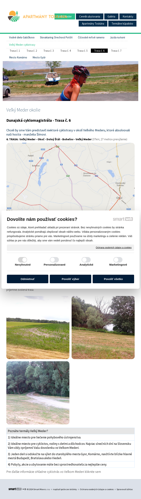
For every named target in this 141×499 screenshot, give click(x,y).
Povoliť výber (70, 279)
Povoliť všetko (113, 279)
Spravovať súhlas (125, 489)
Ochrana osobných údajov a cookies (114, 247)
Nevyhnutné (23, 264)
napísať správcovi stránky (65, 489)
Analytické (86, 264)
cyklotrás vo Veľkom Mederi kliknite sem (74, 472)
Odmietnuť (28, 279)
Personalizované (55, 264)
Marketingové (118, 264)
